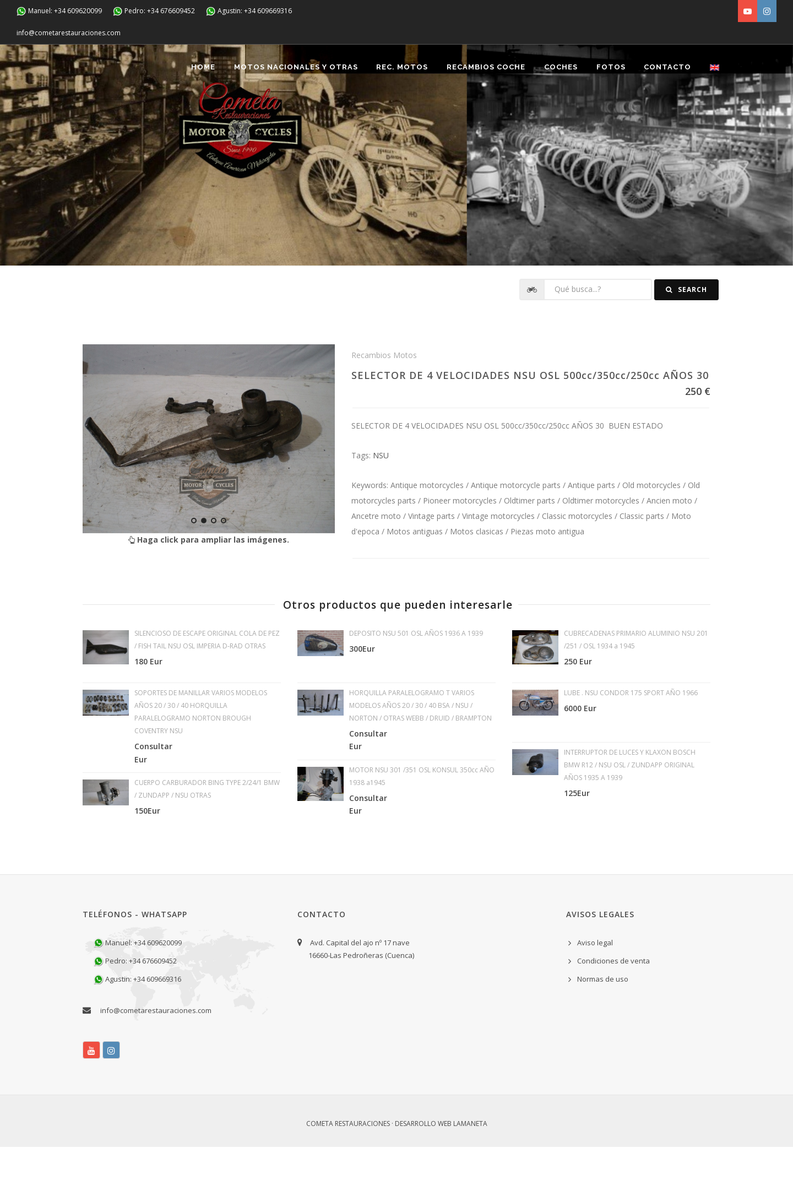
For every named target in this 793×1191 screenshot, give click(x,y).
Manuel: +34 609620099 (59, 11)
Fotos (610, 111)
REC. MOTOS (401, 111)
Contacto (667, 111)
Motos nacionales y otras (295, 111)
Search (686, 333)
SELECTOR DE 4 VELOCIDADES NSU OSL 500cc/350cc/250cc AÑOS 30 (530, 419)
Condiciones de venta (613, 1005)
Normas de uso (602, 1023)
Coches (560, 111)
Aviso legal (595, 987)
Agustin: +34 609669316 (249, 11)
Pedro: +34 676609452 (154, 11)
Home (202, 111)
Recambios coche (485, 111)
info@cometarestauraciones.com (69, 32)
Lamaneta (470, 1167)
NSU (381, 499)
